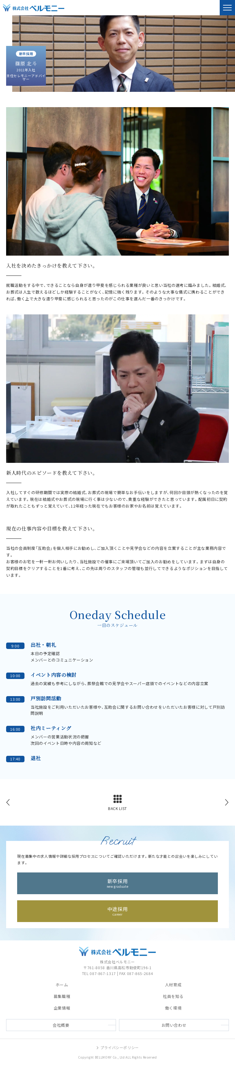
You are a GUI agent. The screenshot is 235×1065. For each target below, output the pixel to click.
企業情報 (62, 1008)
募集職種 (62, 996)
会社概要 (61, 1025)
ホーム (62, 985)
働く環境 (173, 1008)
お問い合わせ (174, 1025)
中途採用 (117, 910)
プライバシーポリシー (117, 1047)
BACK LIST (117, 808)
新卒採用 (117, 882)
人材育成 (173, 985)
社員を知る (173, 996)
